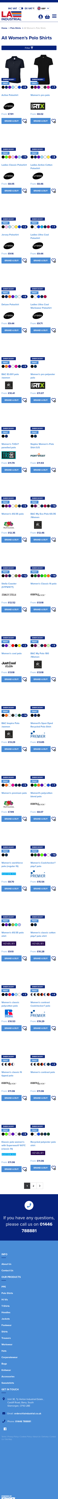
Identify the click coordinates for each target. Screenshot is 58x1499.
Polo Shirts (15, 28)
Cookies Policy (26, 1436)
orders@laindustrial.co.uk (27, 1413)
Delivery (45, 1436)
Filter (29, 48)
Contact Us (7, 1270)
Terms (3, 1436)
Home (4, 28)
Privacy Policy (13, 1436)
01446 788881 (23, 1421)
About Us (6, 1264)
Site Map (8, 1439)
